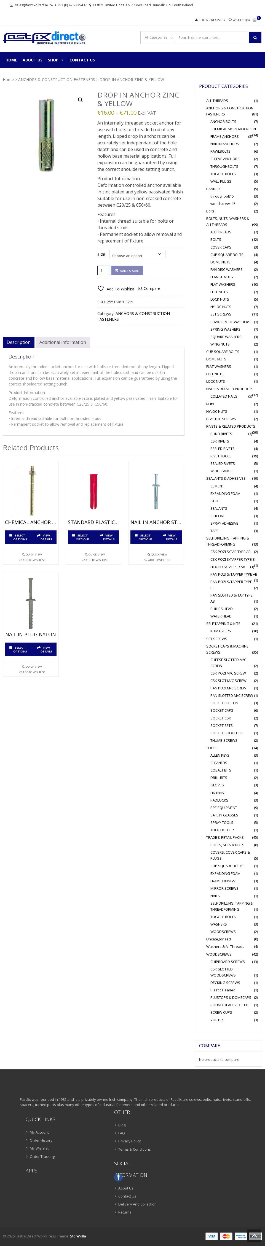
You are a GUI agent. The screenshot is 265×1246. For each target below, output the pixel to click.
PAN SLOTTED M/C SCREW (231, 695)
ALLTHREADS (220, 232)
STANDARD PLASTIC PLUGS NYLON (93, 522)
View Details (46, 537)
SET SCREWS (220, 314)
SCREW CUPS (221, 1012)
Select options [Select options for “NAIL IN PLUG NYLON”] (20, 649)
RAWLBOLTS (220, 151)
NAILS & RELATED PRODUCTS (229, 388)
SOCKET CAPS (221, 710)
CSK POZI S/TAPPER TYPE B (232, 559)
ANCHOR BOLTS (223, 121)
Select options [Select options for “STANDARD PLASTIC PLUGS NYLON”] (83, 537)
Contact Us (82, 60)
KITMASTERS (220, 631)
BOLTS (215, 239)
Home (11, 60)
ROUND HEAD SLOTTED (229, 1004)
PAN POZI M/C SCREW (228, 688)
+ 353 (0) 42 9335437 (71, 5)
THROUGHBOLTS (224, 166)
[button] (80, 100)
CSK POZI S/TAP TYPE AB (230, 551)
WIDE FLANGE (221, 470)
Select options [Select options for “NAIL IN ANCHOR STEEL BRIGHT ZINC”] (145, 537)
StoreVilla (78, 1236)
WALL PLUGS (220, 181)
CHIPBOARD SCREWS (227, 961)
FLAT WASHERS (222, 284)
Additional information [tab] (62, 342)
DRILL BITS (218, 777)
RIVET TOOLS (221, 456)
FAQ (121, 1133)
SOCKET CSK (220, 718)
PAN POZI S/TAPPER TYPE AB (233, 574)
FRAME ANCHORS (224, 136)
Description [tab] (19, 342)
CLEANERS (218, 762)
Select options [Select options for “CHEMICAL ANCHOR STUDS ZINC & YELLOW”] (20, 537)
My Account (39, 1132)
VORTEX (217, 1019)
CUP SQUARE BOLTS (226, 254)
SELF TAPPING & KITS (223, 623)
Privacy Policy (129, 1141)
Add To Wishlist (34, 560)
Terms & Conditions (134, 1149)
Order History (41, 1140)
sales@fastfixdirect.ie (31, 5)
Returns (125, 1212)
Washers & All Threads (225, 946)
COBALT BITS (220, 770)
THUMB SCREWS (223, 740)
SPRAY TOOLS (221, 822)
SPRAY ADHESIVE (224, 523)
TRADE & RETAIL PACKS (225, 837)
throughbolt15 (222, 196)
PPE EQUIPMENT (223, 807)
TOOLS (212, 747)
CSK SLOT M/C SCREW (228, 680)
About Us (32, 60)
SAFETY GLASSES (224, 815)
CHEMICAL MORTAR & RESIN (233, 128)
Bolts (210, 211)
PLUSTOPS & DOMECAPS (230, 997)
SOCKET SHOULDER (226, 732)
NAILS (215, 895)
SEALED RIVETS (222, 463)
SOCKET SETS (221, 725)
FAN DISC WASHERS (226, 269)
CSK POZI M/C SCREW (228, 673)
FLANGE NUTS (221, 276)
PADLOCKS (219, 800)
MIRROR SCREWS (224, 888)
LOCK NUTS (219, 299)
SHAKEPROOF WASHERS (230, 321)
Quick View (34, 554)
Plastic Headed (222, 990)
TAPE (214, 530)
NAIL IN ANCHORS (224, 143)
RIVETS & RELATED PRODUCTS (230, 426)
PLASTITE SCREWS (221, 418)
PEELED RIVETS (222, 448)
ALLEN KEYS (219, 755)
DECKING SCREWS (225, 982)
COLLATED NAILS (223, 396)
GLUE (214, 500)
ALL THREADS (217, 100)
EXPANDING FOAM (225, 493)
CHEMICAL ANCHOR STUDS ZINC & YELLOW (31, 522)
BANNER (213, 188)
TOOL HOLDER (222, 829)
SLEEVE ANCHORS (225, 158)
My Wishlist (39, 1148)
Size (101, 254)
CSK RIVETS (219, 441)
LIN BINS (217, 792)
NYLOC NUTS (220, 306)
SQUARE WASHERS (226, 336)
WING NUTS (220, 344)
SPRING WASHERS (225, 329)
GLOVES (217, 785)
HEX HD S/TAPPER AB (227, 566)
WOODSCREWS (223, 931)
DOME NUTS (220, 262)
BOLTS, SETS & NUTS (227, 844)
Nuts (210, 403)
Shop (56, 60)
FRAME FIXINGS (222, 880)
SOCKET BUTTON (224, 702)
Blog (121, 1125)
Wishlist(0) (241, 20)
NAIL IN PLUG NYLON (30, 635)
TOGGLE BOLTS (223, 173)
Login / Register (212, 20)
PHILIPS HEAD (221, 608)
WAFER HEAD (221, 616)
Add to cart (130, 270)
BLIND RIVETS (221, 433)
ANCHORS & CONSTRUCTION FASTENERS (56, 79)
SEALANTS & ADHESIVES (226, 478)
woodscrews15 (222, 203)
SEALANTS (218, 508)
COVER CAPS (220, 247)
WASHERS (218, 924)
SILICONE (217, 515)
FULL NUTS (219, 291)
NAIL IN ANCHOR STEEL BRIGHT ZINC (156, 522)
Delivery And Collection (137, 1204)
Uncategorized (218, 939)
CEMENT (217, 486)
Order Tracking (42, 1156)
